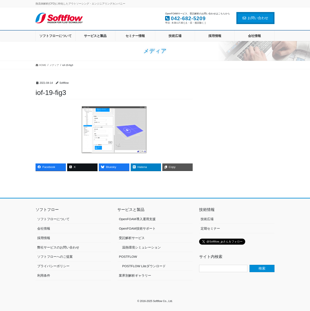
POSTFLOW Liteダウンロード (144, 266)
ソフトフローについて (53, 219)
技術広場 (207, 219)
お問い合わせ (255, 18)
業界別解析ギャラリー (135, 275)
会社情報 (43, 228)
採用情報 (43, 238)
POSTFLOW (128, 256)
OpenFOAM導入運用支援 (137, 219)
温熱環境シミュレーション (141, 247)
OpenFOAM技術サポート (137, 228)
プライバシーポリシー (53, 266)
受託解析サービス (132, 238)
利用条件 (43, 275)
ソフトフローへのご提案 (55, 256)
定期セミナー (210, 228)
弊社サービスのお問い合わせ (58, 247)
